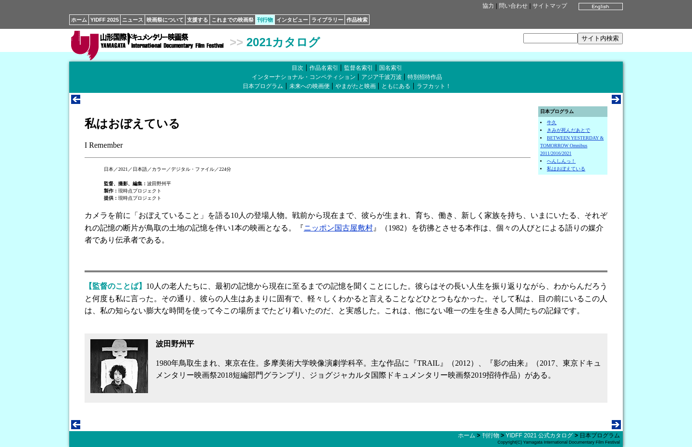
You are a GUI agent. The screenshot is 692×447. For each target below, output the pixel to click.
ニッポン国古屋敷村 (338, 228)
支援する (197, 20)
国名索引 (390, 67)
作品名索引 (323, 67)
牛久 (551, 122)
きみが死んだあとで (568, 130)
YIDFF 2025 (104, 20)
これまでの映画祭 (232, 20)
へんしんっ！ (561, 161)
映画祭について (165, 20)
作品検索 (357, 20)
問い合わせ (513, 5)
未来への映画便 (309, 86)
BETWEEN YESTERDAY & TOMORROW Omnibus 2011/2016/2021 (572, 145)
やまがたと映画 (355, 86)
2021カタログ (283, 42)
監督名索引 (358, 67)
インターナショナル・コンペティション (304, 77)
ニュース (132, 20)
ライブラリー (327, 20)
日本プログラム (263, 86)
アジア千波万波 (381, 77)
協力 (488, 5)
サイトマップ (549, 5)
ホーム (79, 20)
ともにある (396, 86)
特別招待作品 (425, 77)
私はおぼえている (566, 168)
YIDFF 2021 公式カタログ (539, 435)
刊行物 (265, 20)
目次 (297, 67)
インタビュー (292, 20)
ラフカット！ (434, 86)
